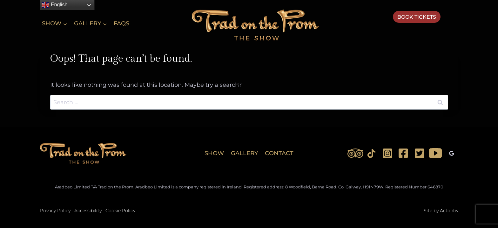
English (54, 5)
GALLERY (244, 153)
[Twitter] (419, 153)
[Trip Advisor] (355, 153)
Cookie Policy (120, 210)
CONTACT (279, 153)
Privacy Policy (55, 210)
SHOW (214, 153)
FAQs (121, 23)
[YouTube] (435, 153)
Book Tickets (416, 17)
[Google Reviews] (451, 153)
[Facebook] (403, 153)
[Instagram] (387, 153)
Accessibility (88, 210)
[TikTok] (371, 153)
